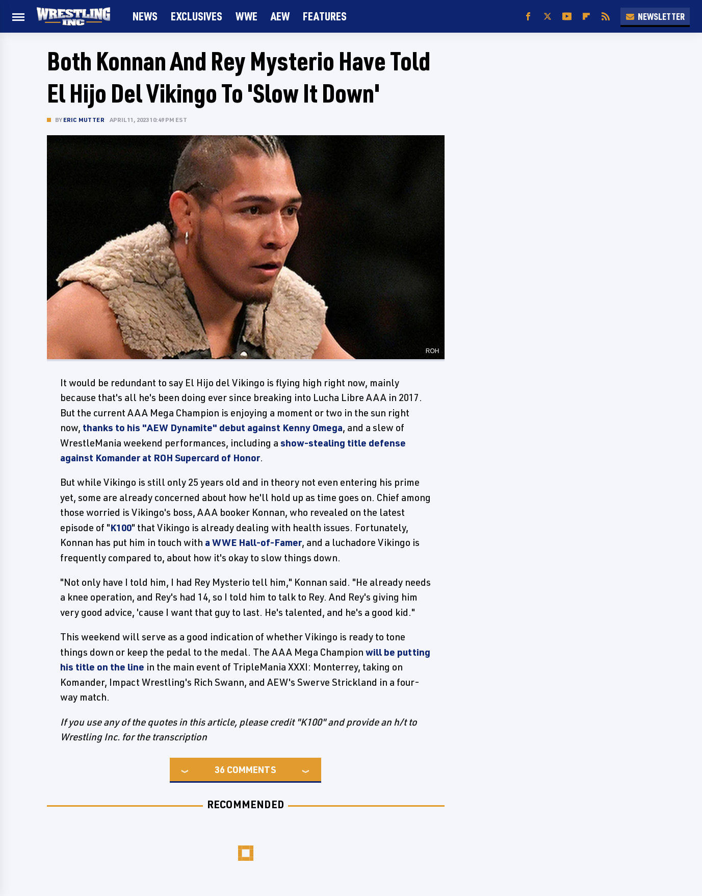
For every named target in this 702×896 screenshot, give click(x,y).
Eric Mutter (84, 119)
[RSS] (605, 16)
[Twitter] (547, 16)
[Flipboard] (586, 16)
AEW (280, 16)
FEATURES (325, 16)
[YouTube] (566, 16)
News (145, 16)
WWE (246, 16)
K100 (121, 527)
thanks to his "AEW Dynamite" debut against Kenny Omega (213, 427)
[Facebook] (528, 16)
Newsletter (655, 16)
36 (220, 769)
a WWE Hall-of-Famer (253, 542)
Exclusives (196, 16)
